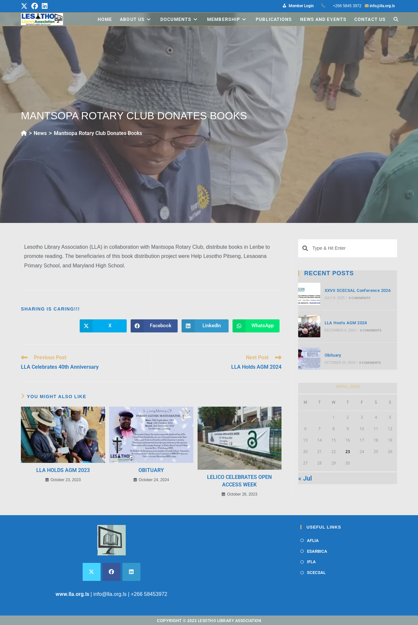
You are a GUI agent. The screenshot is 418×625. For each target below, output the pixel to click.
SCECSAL (316, 572)
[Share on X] (103, 325)
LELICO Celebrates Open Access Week (239, 480)
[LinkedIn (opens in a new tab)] (45, 6)
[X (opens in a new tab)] (25, 6)
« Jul (305, 478)
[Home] (24, 133)
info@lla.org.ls (382, 6)
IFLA (311, 561)
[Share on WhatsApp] (256, 325)
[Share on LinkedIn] (205, 325)
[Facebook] (112, 572)
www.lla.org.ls (72, 594)
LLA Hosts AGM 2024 (346, 322)
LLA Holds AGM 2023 (63, 470)
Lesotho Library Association (229, 620)
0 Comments (360, 298)
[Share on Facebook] (154, 325)
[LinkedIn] (131, 572)
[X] (92, 572)
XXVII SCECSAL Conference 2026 (358, 290)
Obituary (151, 470)
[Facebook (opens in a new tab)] (34, 6)
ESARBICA (317, 551)
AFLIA (313, 540)
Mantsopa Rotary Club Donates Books (98, 133)
